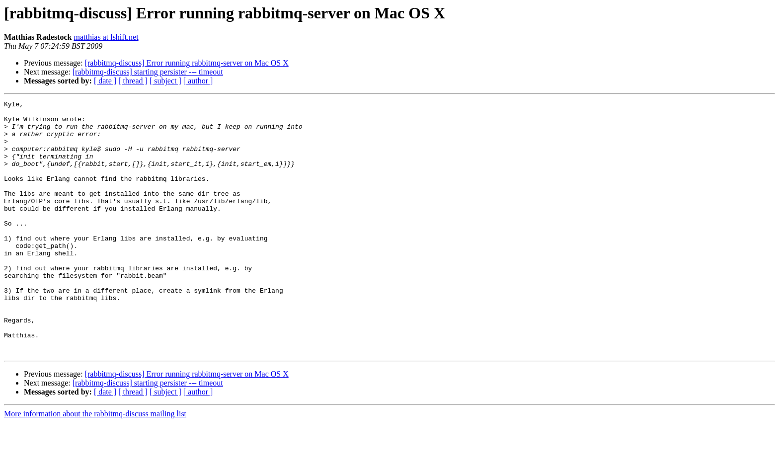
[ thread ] (133, 81)
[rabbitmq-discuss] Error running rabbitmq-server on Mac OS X (187, 63)
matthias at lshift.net (106, 37)
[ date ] (105, 81)
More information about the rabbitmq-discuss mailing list (95, 464)
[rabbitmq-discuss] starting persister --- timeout (148, 72)
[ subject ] (165, 81)
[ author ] (198, 81)
